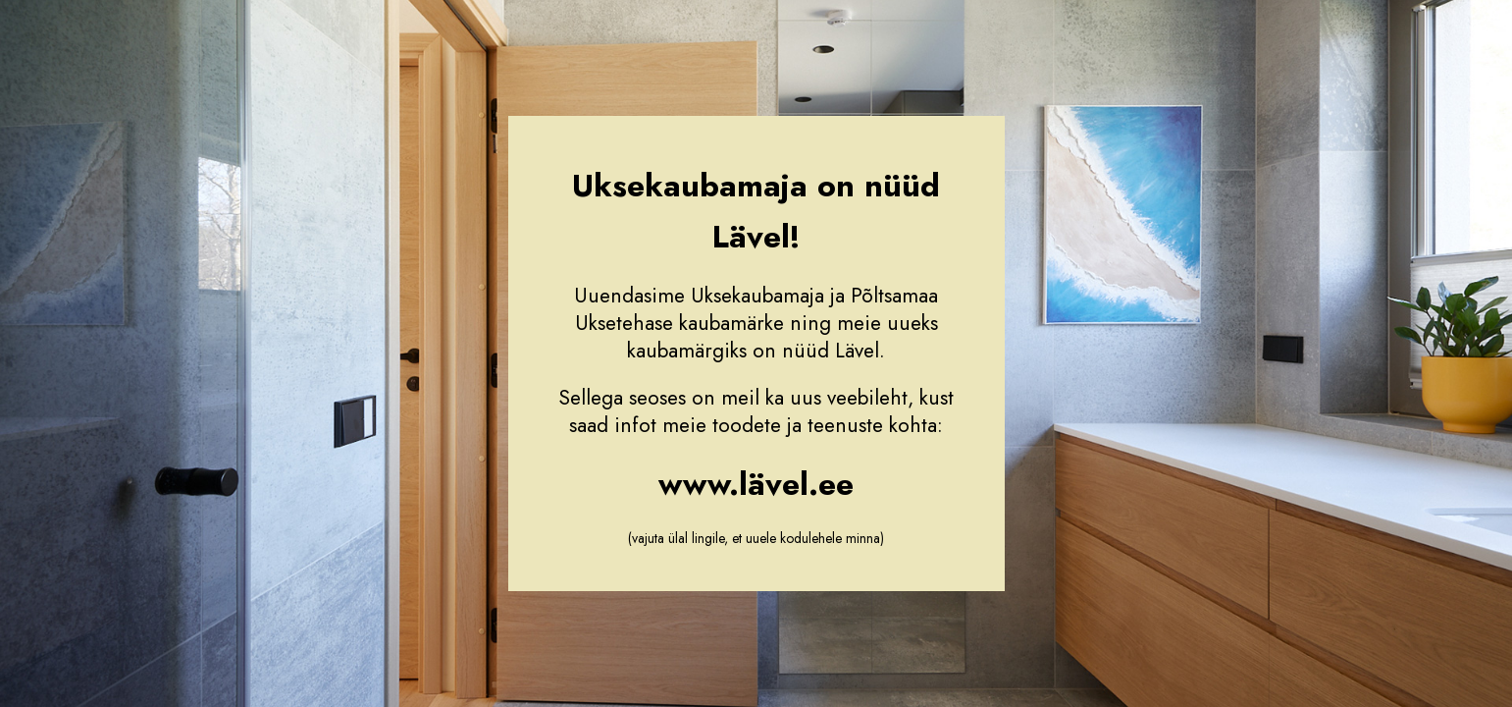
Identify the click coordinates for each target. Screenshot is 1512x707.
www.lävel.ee (756, 484)
